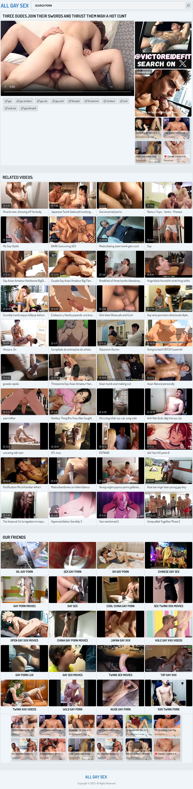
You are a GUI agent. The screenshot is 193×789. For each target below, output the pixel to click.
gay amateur (26, 101)
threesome (93, 101)
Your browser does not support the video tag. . (67, 58)
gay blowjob (30, 108)
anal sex (12, 108)
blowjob (76, 101)
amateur (111, 101)
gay (9, 101)
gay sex (43, 101)
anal (125, 101)
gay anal (59, 101)
